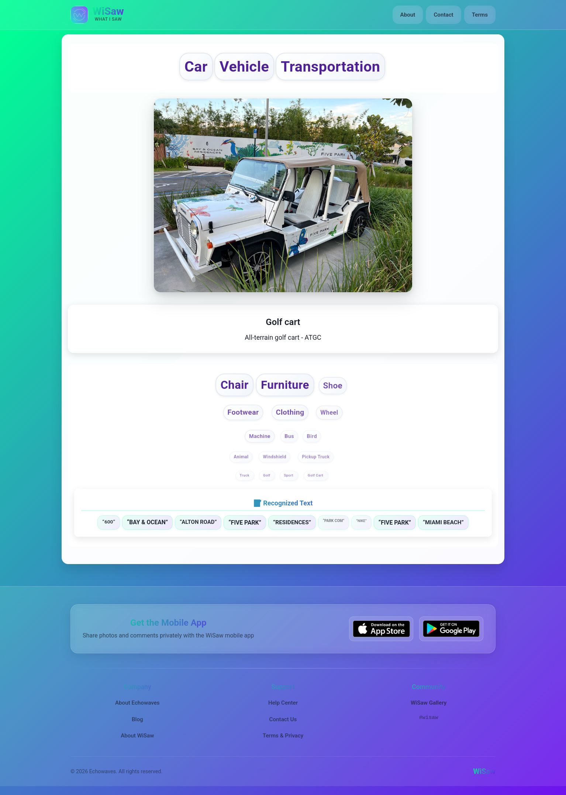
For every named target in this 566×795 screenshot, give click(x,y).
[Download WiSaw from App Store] (381, 628)
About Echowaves (137, 702)
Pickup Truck (315, 456)
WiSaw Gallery (428, 702)
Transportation (330, 66)
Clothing (290, 412)
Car (196, 66)
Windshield (274, 456)
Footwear (243, 412)
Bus (289, 436)
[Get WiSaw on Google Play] (451, 628)
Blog (137, 719)
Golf (267, 475)
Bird (312, 436)
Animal (241, 456)
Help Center (283, 702)
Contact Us (283, 719)
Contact (443, 14)
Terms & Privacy (283, 735)
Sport (289, 475)
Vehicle (244, 66)
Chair (235, 384)
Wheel (329, 412)
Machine (259, 436)
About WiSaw (137, 735)
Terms (480, 14)
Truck (244, 475)
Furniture (285, 384)
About (407, 14)
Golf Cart (316, 475)
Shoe (332, 385)
